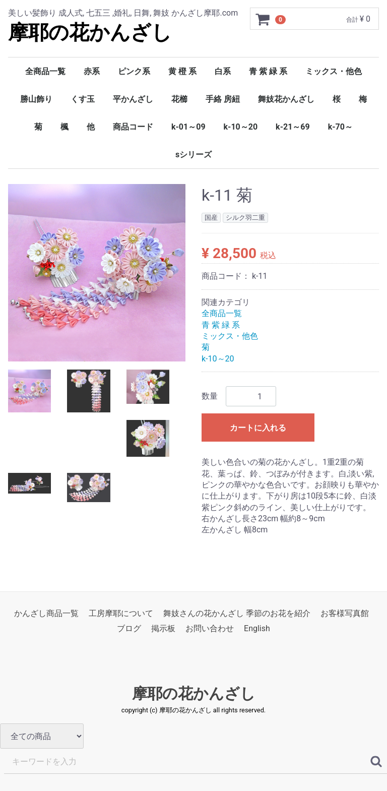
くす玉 (83, 99)
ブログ (129, 629)
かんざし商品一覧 (46, 613)
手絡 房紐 (223, 99)
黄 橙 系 (182, 71)
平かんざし (133, 99)
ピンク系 (134, 71)
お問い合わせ (209, 629)
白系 (223, 71)
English (257, 629)
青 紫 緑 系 (268, 71)
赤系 (92, 71)
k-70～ (340, 127)
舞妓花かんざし (286, 99)
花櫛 (179, 99)
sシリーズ (193, 154)
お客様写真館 (344, 613)
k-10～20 (241, 127)
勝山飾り (36, 99)
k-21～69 (293, 127)
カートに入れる (258, 428)
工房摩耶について (121, 613)
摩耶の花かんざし (90, 32)
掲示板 (163, 629)
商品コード (133, 127)
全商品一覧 (45, 71)
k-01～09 (188, 127)
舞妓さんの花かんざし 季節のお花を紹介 (236, 613)
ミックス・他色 (333, 71)
